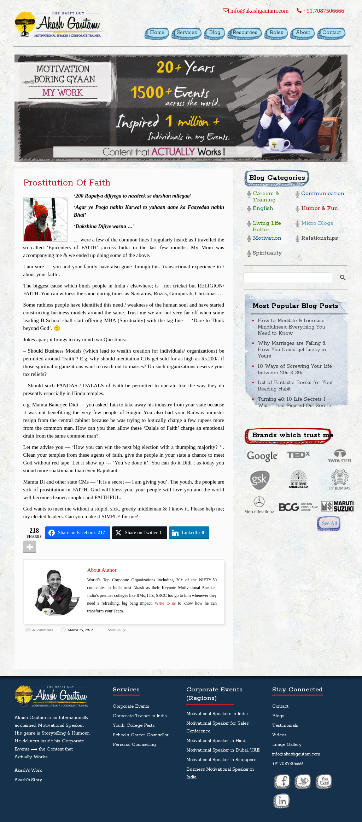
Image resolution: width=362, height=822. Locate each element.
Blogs (278, 716)
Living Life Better (267, 226)
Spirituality (116, 630)
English (263, 208)
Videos (279, 735)
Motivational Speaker (60, 726)
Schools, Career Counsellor (141, 735)
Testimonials (285, 725)
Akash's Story (28, 780)
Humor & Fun (319, 208)
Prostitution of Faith (67, 183)
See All (329, 523)
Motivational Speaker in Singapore (221, 760)
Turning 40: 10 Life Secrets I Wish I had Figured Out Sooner (295, 402)
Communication (321, 193)
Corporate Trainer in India (140, 716)
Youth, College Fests (133, 725)
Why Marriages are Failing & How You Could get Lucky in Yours (292, 349)
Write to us (165, 603)
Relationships (319, 238)
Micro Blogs (317, 223)
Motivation (267, 238)
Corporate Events (131, 706)
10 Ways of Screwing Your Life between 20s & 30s (295, 369)
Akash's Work (28, 770)
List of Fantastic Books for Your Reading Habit (295, 385)
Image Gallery (287, 744)
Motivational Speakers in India (217, 714)
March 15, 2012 (80, 630)
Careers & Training (266, 197)
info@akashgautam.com (256, 10)
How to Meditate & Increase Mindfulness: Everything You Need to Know (291, 327)
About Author (102, 570)
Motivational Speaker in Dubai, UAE (223, 750)
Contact (280, 706)
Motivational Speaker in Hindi (216, 740)
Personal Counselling (134, 744)
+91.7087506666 (320, 10)
